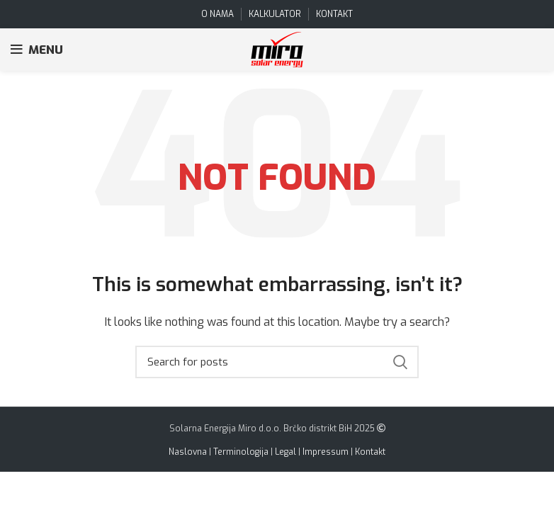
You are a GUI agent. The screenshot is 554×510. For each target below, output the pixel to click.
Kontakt (370, 452)
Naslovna (188, 452)
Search (399, 362)
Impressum (326, 452)
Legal (285, 452)
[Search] (277, 362)
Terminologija (240, 452)
